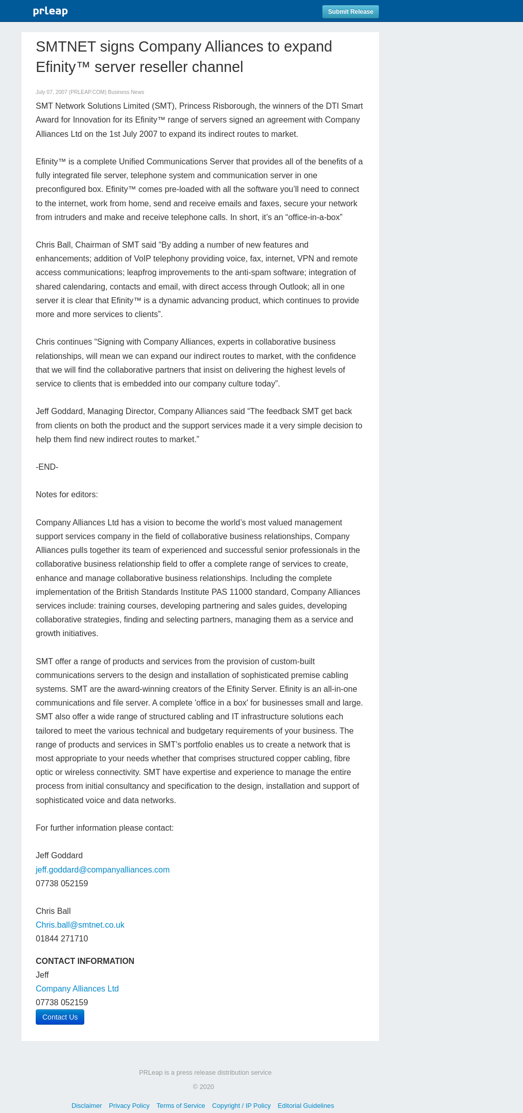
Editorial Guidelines (306, 1105)
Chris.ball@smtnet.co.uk (80, 925)
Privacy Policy (129, 1105)
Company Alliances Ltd (77, 988)
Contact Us (60, 1017)
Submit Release (350, 11)
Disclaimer (87, 1105)
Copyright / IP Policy (241, 1105)
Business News (126, 92)
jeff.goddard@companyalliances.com (103, 869)
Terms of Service (180, 1105)
